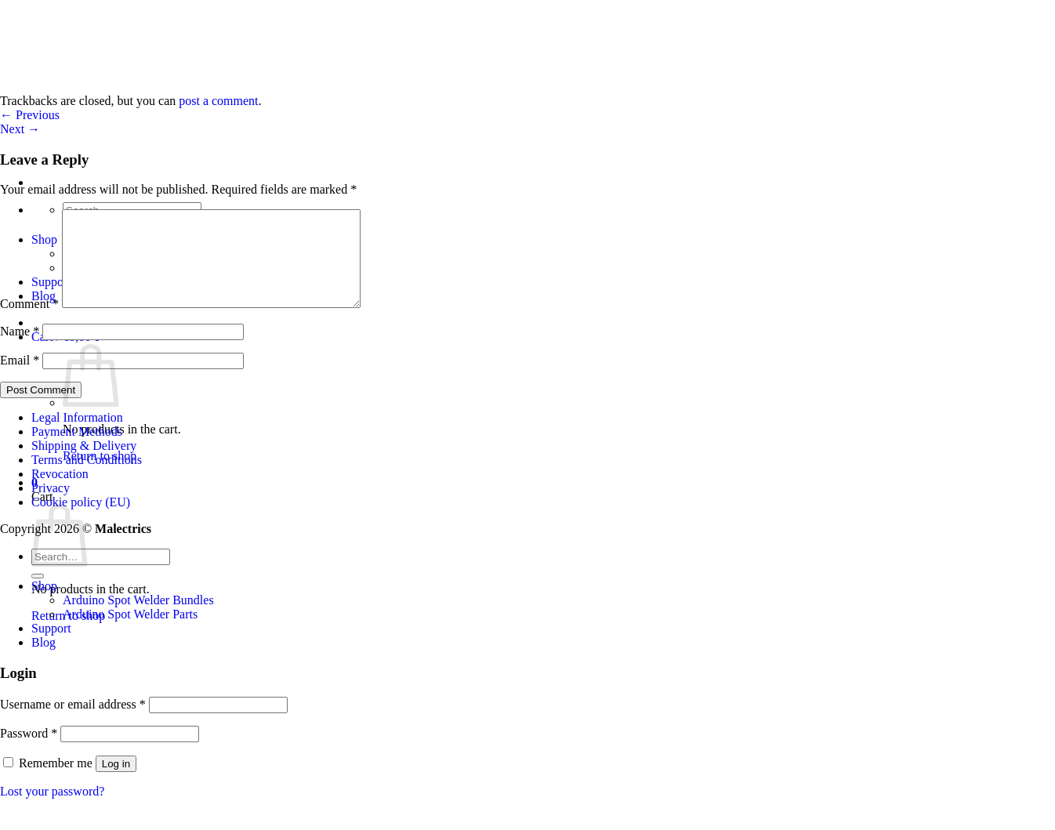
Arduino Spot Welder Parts (130, 633)
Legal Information (77, 436)
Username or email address (73, 723)
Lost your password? (52, 810)
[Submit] (37, 595)
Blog (43, 661)
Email (19, 379)
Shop (44, 604)
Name (19, 350)
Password (28, 752)
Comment (29, 322)
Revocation (60, 492)
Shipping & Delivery (83, 464)
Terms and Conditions (86, 478)
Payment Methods (76, 450)
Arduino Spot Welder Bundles (138, 618)
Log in (116, 782)
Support (51, 647)
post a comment (218, 100)
